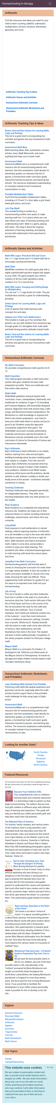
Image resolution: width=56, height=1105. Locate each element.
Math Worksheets (13, 1038)
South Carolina (40, 752)
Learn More (10, 1097)
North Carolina (40, 765)
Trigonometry (11, 1032)
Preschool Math (12, 1016)
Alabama (40, 761)
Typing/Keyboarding (14, 1062)
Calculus (9, 1035)
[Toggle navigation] (50, 3)
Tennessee (41, 758)
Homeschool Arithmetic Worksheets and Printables (25, 109)
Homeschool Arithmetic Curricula (21, 102)
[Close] (50, 1067)
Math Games (11, 1041)
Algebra (8, 1025)
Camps (8, 1059)
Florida (40, 755)
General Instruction (14, 1013)
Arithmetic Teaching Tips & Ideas (21, 92)
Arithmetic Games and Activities (21, 97)
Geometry (9, 1029)
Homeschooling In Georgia (17, 3)
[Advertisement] (28, 61)
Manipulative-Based (14, 1019)
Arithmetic (10, 1022)
